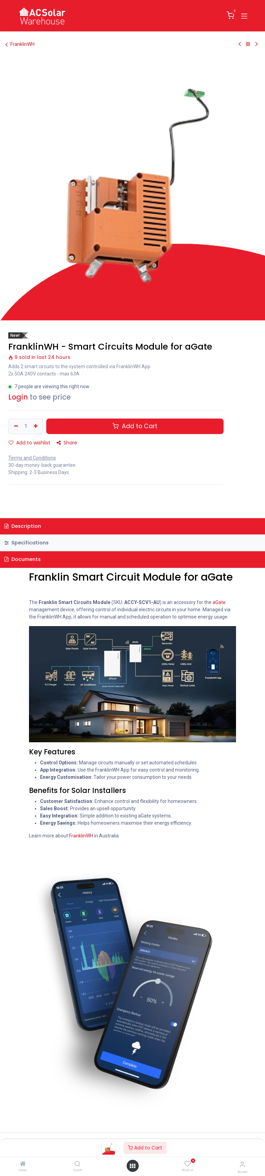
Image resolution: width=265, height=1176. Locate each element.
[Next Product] (256, 44)
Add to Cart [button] (134, 426)
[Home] (23, 1164)
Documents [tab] (22, 559)
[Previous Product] (239, 44)
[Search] (77, 1164)
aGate (219, 602)
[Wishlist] (187, 1164)
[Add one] (36, 426)
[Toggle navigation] (244, 15)
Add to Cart (145, 1147)
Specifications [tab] (26, 542)
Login (18, 397)
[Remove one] (15, 426)
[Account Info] (242, 1164)
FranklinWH (20, 44)
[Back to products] (248, 44)
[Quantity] (25, 426)
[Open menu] (132, 1166)
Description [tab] (22, 526)
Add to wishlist (29, 442)
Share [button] (67, 442)
